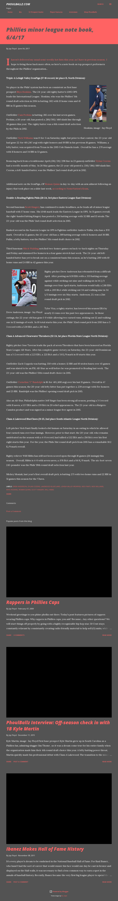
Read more (107, 635)
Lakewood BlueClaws (50, 486)
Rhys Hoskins (24, 91)
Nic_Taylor (64, 896)
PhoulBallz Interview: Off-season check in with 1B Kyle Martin (58, 725)
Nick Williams (25, 137)
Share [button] (8, 494)
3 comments (19, 635)
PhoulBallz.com (18, 4)
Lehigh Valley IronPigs (71, 486)
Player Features (55, 12)
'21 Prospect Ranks (34, 12)
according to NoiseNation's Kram (70, 188)
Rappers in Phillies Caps (32, 602)
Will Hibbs (49, 490)
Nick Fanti (86, 486)
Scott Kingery (32, 207)
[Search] (100, 4)
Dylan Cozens (103, 161)
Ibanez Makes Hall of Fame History (45, 849)
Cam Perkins (25, 114)
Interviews (72, 12)
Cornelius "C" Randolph (30, 382)
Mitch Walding (31, 248)
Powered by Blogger (59, 891)
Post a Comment (13, 511)
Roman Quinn (52, 184)
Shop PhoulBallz (89, 12)
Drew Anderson (20, 486)
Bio (19, 12)
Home (8, 12)
